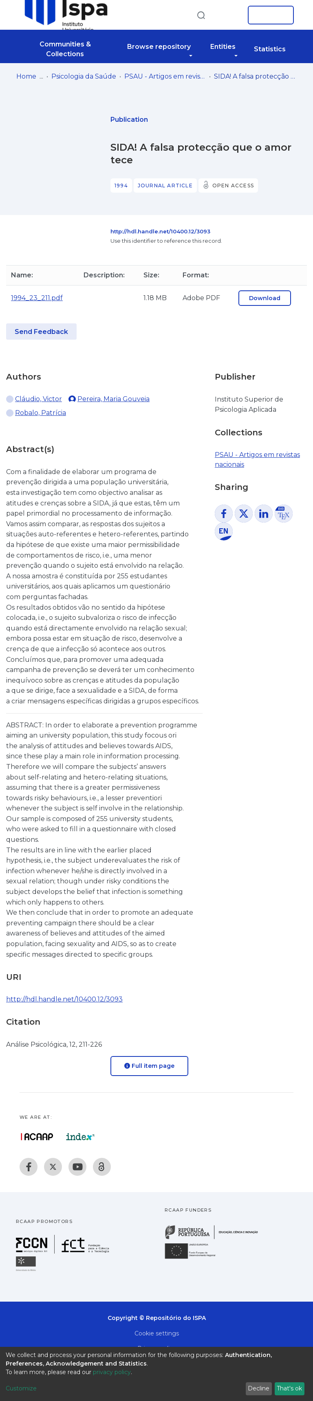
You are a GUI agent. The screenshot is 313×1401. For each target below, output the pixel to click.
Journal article (165, 185)
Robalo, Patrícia (40, 413)
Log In (268, 15)
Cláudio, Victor (38, 399)
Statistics (270, 49)
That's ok (289, 1388)
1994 (121, 185)
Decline (258, 1388)
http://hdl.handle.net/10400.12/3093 (160, 231)
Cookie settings (156, 1333)
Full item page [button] (149, 1065)
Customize (21, 1388)
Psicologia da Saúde (83, 76)
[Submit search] (201, 15)
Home (26, 76)
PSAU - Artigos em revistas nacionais (165, 76)
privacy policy (112, 1372)
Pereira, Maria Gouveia (113, 399)
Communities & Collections (65, 49)
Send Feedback (41, 332)
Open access (233, 185)
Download (264, 298)
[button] (229, 15)
